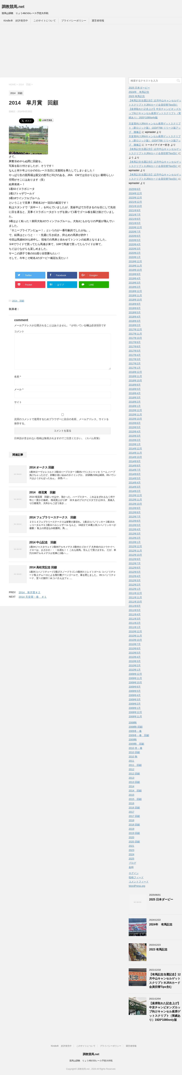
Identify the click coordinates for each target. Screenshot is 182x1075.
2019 (131, 828)
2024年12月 (135, 193)
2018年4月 (135, 316)
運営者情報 (98, 20)
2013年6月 (135, 520)
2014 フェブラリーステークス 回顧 (52, 517)
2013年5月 (135, 525)
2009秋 (133, 739)
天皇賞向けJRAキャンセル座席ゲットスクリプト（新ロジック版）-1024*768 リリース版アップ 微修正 (155, 127)
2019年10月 (135, 269)
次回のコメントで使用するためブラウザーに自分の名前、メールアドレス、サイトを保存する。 (61, 421)
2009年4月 (135, 695)
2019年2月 (135, 286)
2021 (131, 845)
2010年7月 (135, 644)
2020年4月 (135, 244)
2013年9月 (135, 508)
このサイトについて (44, 20)
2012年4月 (135, 576)
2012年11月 (135, 550)
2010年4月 (135, 657)
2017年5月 (135, 350)
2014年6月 (135, 474)
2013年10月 (135, 503)
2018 (131, 820)
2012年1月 (135, 588)
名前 (17, 376)
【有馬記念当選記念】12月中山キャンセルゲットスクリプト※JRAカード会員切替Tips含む (165, 980)
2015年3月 (135, 435)
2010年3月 (135, 661)
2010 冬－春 (135, 748)
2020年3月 (135, 248)
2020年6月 (135, 235)
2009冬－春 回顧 (139, 735)
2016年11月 (135, 376)
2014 (131, 786)
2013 (131, 777)
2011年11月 (135, 597)
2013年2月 (135, 537)
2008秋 (133, 722)
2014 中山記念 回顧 (42, 542)
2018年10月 (135, 299)
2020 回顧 (134, 841)
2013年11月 (135, 499)
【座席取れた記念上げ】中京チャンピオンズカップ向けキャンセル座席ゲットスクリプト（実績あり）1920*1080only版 (155, 113)
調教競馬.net (13, 6)
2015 (131, 794)
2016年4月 (135, 393)
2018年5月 (135, 312)
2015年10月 (135, 418)
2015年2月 (135, 440)
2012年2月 (135, 584)
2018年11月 (135, 295)
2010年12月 (135, 631)
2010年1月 (135, 669)
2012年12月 (135, 546)
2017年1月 (135, 367)
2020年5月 (135, 240)
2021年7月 (135, 214)
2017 (131, 811)
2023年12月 (135, 197)
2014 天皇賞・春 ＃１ (33, 596)
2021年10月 (135, 206)
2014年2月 (135, 491)
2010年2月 (135, 665)
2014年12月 (135, 448)
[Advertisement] (91, 51)
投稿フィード (136, 877)
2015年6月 (135, 423)
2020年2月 (135, 252)
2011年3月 (135, 618)
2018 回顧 (134, 824)
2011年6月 (135, 605)
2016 (131, 803)
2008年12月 (135, 712)
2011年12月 (135, 593)
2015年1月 (135, 444)
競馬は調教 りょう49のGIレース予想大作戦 (91, 1060)
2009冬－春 (135, 731)
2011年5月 (135, 610)
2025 (131, 858)
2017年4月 (135, 355)
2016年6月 (135, 384)
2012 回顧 (134, 773)
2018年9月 (135, 304)
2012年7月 (135, 563)
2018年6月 (135, 308)
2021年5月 (135, 223)
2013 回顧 (134, 782)
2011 (131, 760)
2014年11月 (135, 452)
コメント (19, 331)
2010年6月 (135, 648)
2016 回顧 (134, 807)
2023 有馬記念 (137, 96)
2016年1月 (135, 406)
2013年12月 (135, 495)
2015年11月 (135, 414)
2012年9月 (135, 559)
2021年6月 (135, 218)
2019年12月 (135, 261)
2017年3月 (135, 359)
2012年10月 (135, 554)
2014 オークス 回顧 (41, 467)
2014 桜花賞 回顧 (42, 492)
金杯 (131, 867)
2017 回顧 (134, 816)
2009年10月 (135, 682)
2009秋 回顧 (136, 743)
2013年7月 (135, 516)
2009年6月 (135, 686)
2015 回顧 (135, 799)
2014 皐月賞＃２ (30, 592)
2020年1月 (135, 257)
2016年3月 (135, 397)
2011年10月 (135, 601)
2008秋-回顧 (136, 726)
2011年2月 (135, 623)
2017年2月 (135, 363)
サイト (18, 402)
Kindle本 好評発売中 (16, 20)
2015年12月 (135, 410)
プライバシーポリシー (73, 20)
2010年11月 (135, 635)
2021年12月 (135, 201)
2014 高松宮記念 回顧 (43, 567)
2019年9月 (135, 274)
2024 (131, 854)
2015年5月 (135, 427)
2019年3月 (135, 282)
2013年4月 (135, 529)
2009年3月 (135, 699)
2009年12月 (135, 674)
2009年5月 (135, 691)
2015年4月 (135, 431)
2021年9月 (135, 210)
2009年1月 (135, 708)
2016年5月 (135, 389)
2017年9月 (135, 342)
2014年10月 (135, 457)
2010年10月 (135, 640)
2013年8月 (135, 512)
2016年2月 (135, 401)
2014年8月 (135, 465)
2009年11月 (135, 678)
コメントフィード (139, 881)
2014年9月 (135, 461)
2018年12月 (135, 291)
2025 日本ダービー (139, 87)
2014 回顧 (18, 300)
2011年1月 (135, 627)
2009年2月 (135, 703)
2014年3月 (135, 486)
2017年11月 (135, 333)
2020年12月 (135, 227)
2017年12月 (135, 329)
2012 (131, 769)
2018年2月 (135, 325)
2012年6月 (135, 567)
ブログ (132, 862)
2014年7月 (135, 469)
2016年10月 (135, 380)
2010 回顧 (134, 752)
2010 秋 (133, 756)
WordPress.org (137, 885)
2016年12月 (135, 372)
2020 (131, 837)
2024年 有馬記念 (139, 92)
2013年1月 (135, 542)
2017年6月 (135, 346)
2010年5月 (135, 652)
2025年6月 (135, 189)
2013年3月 (135, 533)
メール (18, 389)
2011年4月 (135, 614)
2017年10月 (135, 338)
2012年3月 (135, 580)
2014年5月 (135, 478)
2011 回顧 (135, 765)
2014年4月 (135, 482)
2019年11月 (135, 265)
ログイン (134, 873)
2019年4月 (135, 278)
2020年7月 (135, 231)
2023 (131, 850)
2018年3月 (135, 321)
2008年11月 (135, 716)
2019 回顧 (134, 833)
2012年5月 (135, 571)
